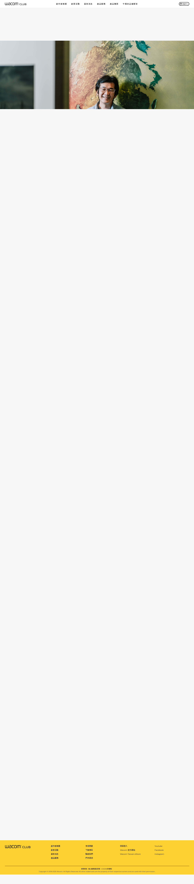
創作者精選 (61, 4)
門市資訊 (89, 858)
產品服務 (101, 4)
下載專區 (89, 850)
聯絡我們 (89, 854)
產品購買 (114, 4)
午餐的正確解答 (130, 4)
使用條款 (84, 869)
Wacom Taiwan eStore (130, 854)
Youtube (158, 846)
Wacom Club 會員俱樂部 (15, 3)
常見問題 (89, 846)
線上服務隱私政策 (94, 869)
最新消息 (88, 4)
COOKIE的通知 (106, 869)
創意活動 (75, 4)
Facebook (159, 850)
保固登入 (123, 846)
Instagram (159, 854)
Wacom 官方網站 (127, 850)
